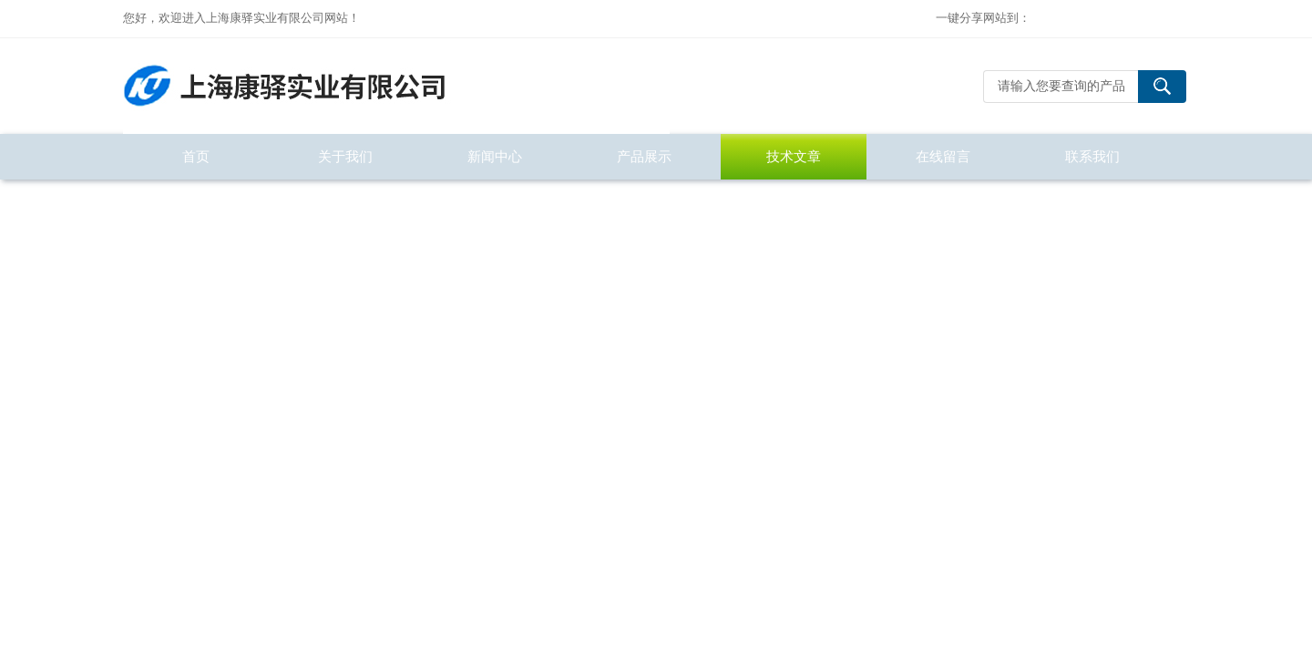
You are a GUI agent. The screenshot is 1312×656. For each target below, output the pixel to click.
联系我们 (1092, 156)
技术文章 (793, 156)
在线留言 (943, 156)
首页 (196, 156)
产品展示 (644, 156)
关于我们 (345, 156)
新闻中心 (494, 156)
